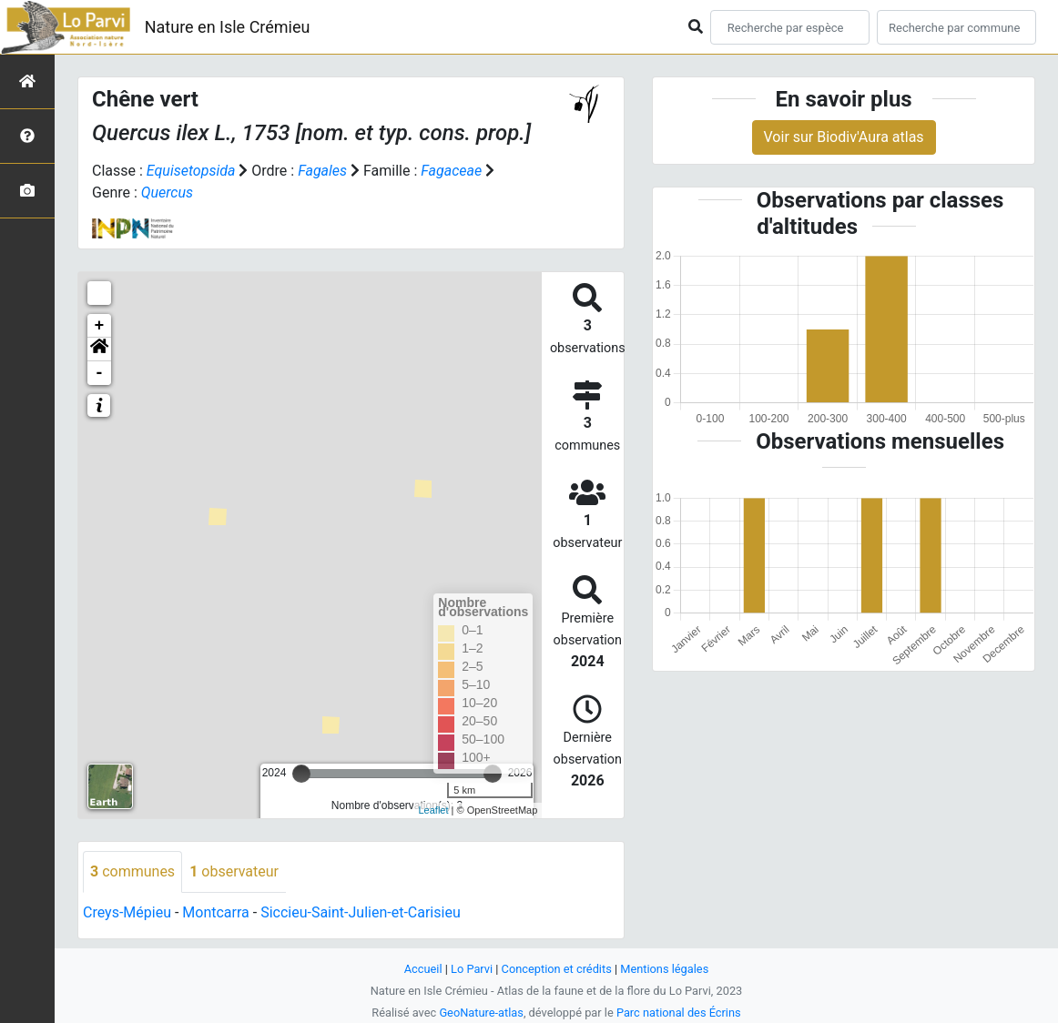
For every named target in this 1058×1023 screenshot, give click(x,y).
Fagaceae (451, 170)
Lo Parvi (472, 969)
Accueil (423, 969)
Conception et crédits (557, 969)
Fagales (322, 170)
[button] (99, 349)
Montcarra (215, 912)
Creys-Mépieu (127, 912)
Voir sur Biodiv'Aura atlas (844, 137)
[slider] (301, 774)
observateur (234, 871)
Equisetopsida (191, 170)
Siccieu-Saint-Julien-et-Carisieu (360, 912)
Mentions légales (664, 969)
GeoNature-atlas (481, 1012)
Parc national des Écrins (678, 1012)
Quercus (167, 192)
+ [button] (100, 326)
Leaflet (433, 810)
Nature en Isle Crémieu (227, 26)
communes (132, 871)
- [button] (100, 373)
